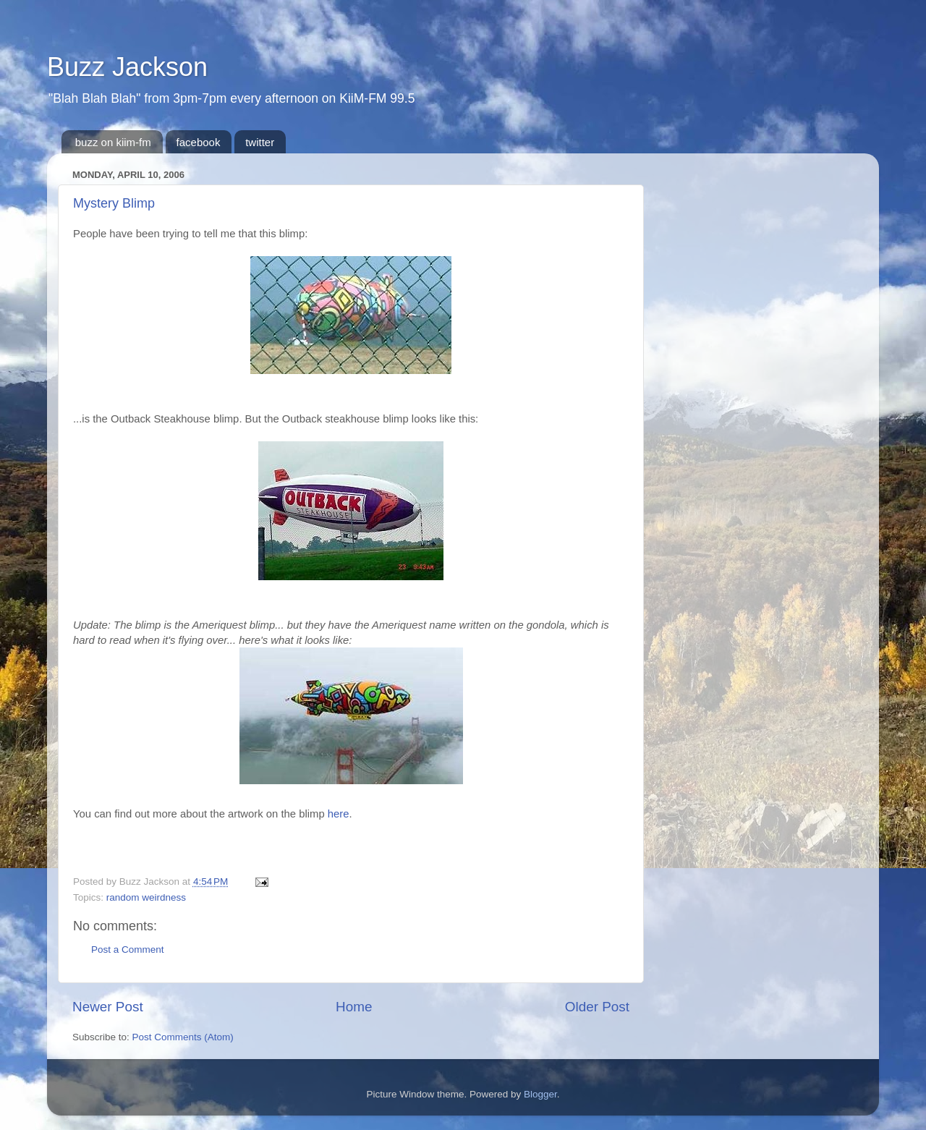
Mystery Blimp (114, 203)
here (338, 814)
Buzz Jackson (127, 67)
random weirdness (146, 897)
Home (354, 1006)
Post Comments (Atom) (183, 1037)
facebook (199, 142)
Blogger (540, 1094)
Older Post (597, 1006)
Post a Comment (127, 949)
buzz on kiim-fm (113, 142)
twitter (259, 142)
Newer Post (107, 1006)
